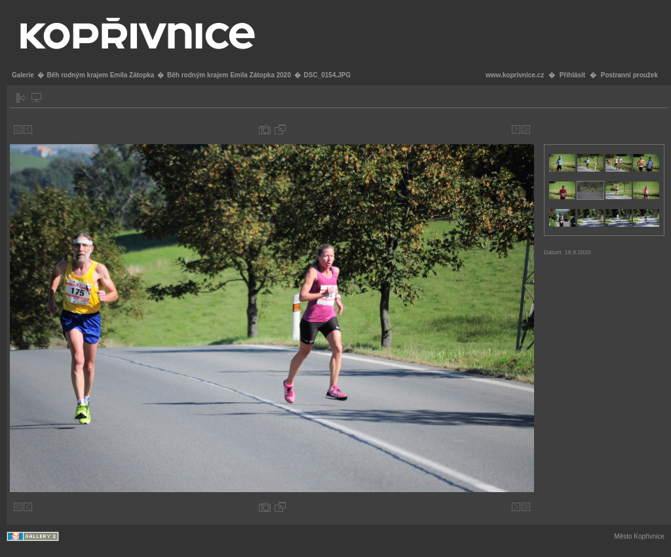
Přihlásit (572, 75)
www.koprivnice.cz (515, 75)
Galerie (23, 75)
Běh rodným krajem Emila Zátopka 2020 (229, 75)
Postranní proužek (629, 75)
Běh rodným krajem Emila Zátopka (100, 75)
